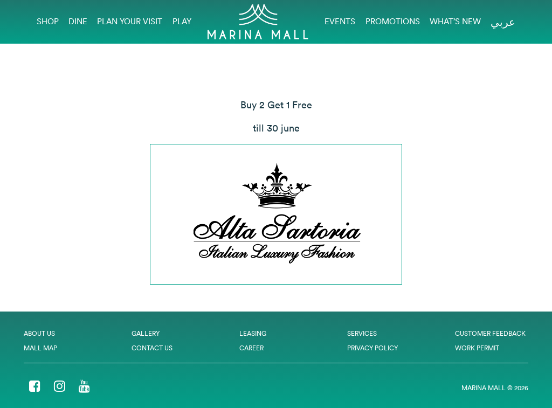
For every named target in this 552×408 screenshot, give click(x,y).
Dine (77, 21)
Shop (48, 21)
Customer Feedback (490, 333)
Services (362, 333)
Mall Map (40, 348)
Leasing (252, 333)
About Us (39, 333)
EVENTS (340, 21)
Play (181, 21)
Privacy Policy (372, 348)
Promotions (392, 21)
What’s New (455, 21)
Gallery (146, 333)
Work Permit (477, 348)
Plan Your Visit (129, 21)
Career (251, 348)
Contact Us (152, 348)
